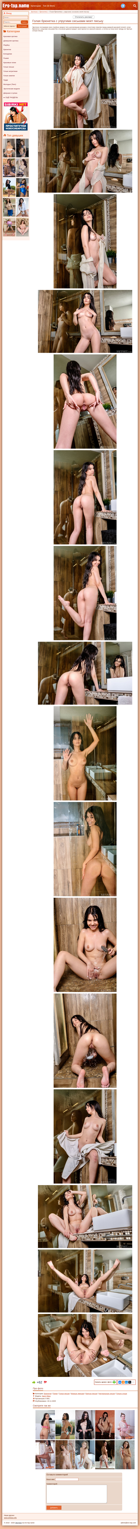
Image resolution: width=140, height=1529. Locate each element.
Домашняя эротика (10, 41)
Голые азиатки (9, 76)
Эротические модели (11, 89)
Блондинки (7, 54)
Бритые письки (91, 1394)
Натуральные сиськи (107, 1394)
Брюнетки (7, 49)
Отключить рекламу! (83, 17)
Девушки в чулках (10, 93)
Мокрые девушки (77, 1394)
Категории (36, 6)
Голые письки (8, 67)
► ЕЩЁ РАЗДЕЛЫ (10, 97)
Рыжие (6, 58)
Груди (5, 80)
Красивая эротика (10, 36)
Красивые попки (9, 63)
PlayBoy (6, 45)
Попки (55, 1394)
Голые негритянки (10, 71)
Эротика (18, 1526)
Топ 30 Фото (49, 6)
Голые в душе (121, 1394)
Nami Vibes (46, 1396)
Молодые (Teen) (9, 84)
